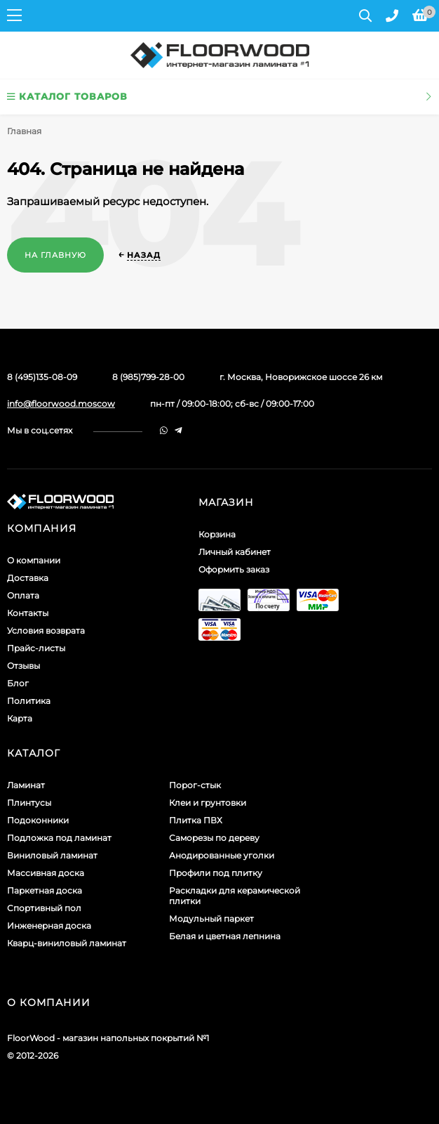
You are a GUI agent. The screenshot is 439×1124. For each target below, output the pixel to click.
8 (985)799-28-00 (148, 377)
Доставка (27, 578)
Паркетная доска (44, 890)
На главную (55, 255)
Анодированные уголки (221, 855)
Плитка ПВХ (195, 820)
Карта (19, 718)
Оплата (23, 595)
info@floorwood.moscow (61, 403)
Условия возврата (46, 630)
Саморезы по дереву (214, 837)
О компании (33, 560)
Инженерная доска (49, 925)
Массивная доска (45, 873)
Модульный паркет (211, 918)
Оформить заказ (233, 569)
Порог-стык (195, 785)
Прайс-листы (36, 648)
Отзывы (23, 665)
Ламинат (26, 785)
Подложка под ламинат (59, 837)
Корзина (217, 534)
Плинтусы (29, 802)
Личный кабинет (234, 552)
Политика (28, 700)
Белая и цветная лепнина (225, 936)
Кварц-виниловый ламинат (66, 943)
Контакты (27, 613)
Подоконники (38, 820)
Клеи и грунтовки (207, 802)
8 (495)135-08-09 (42, 377)
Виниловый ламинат (52, 855)
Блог (18, 683)
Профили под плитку (215, 873)
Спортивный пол (44, 908)
